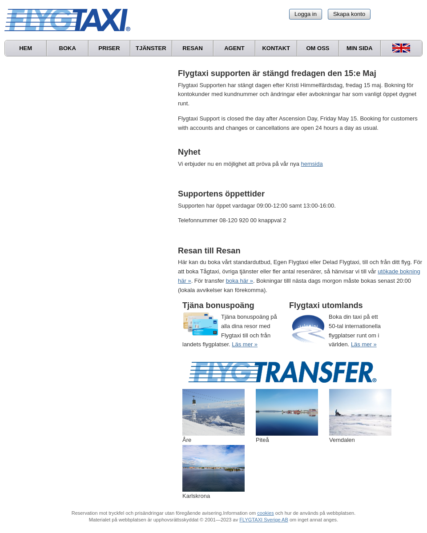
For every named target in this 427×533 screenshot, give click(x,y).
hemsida (312, 163)
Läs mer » (245, 344)
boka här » (239, 280)
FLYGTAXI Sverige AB (263, 519)
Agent (234, 48)
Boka (67, 48)
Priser (109, 48)
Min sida (359, 48)
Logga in (305, 14)
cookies (265, 513)
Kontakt (276, 48)
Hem (25, 48)
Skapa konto (349, 14)
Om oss (317, 48)
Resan (192, 48)
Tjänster (151, 48)
